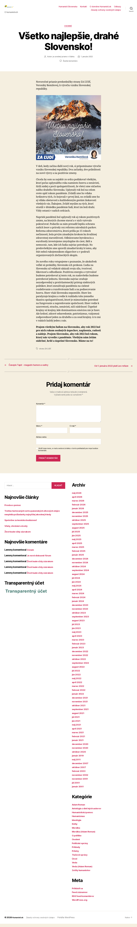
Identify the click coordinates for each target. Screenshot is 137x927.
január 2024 (78, 604)
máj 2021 (77, 728)
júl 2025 (76, 534)
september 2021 (81, 712)
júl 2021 (76, 720)
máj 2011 (77, 762)
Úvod (75, 861)
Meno (39, 429)
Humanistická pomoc (83, 815)
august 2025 (79, 531)
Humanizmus (79, 819)
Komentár (40, 407)
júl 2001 (76, 785)
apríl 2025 (77, 546)
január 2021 (78, 743)
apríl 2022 (77, 685)
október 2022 (79, 662)
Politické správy (81, 846)
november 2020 (81, 751)
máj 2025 (77, 542)
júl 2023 (76, 627)
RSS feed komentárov (84, 899)
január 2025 (78, 558)
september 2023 (81, 619)
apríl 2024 (77, 592)
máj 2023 (77, 635)
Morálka (76, 831)
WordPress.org (80, 903)
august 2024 (79, 577)
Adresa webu (41, 440)
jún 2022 (77, 677)
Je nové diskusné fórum (40, 558)
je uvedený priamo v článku (63, 60)
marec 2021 (78, 735)
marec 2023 (78, 643)
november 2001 (81, 782)
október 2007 (79, 770)
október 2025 (79, 523)
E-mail (73, 429)
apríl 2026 (77, 500)
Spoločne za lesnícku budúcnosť (22, 523)
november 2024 (81, 565)
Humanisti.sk (18, 920)
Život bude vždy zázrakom (19, 535)
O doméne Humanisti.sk (100, 8)
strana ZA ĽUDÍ (45, 352)
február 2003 (79, 774)
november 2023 (81, 612)
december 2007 (81, 766)
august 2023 (79, 623)
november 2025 (81, 519)
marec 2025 (78, 550)
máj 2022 (77, 681)
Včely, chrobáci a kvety (17, 529)
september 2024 (81, 573)
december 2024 (81, 561)
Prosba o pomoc (13, 508)
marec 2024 (78, 596)
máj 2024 (77, 589)
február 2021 (79, 739)
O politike (77, 838)
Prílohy (76, 854)
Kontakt (83, 8)
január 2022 (78, 697)
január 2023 (78, 650)
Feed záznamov (80, 895)
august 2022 (79, 670)
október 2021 (79, 708)
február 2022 (79, 693)
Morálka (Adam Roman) (85, 835)
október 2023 (79, 616)
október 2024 (79, 569)
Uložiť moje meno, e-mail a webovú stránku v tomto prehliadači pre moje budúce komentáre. (68, 453)
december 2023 (81, 608)
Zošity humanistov (82, 873)
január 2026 (78, 511)
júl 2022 (76, 674)
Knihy (75, 827)
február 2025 (79, 554)
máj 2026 (77, 496)
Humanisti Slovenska (68, 8)
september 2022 (81, 666)
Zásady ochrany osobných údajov (106, 11)
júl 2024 (76, 581)
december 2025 (81, 515)
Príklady (76, 850)
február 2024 (79, 600)
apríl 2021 (77, 731)
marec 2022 (78, 689)
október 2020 (79, 755)
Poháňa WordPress (69, 920)
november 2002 (81, 778)
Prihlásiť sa (78, 891)
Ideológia (77, 823)
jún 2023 (77, 631)
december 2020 (81, 747)
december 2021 (81, 701)
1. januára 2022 (87, 60)
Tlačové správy (80, 858)
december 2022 (81, 654)
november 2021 (81, 704)
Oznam (31, 553)
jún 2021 (77, 724)
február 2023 (79, 646)
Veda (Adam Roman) (83, 869)
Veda (75, 865)
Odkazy (117, 8)
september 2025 (81, 527)
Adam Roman (79, 807)
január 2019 (78, 758)
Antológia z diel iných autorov (88, 811)
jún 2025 (77, 538)
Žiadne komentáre (70, 65)
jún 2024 (77, 585)
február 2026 (79, 507)
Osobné (68, 30)
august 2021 (79, 716)
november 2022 (81, 658)
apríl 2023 (77, 639)
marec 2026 (78, 504)
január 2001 (78, 789)
